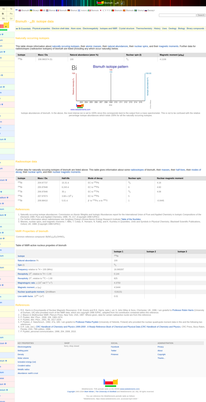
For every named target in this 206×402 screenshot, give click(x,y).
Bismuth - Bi (116, 3)
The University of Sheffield (110, 392)
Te (20, 9)
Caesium (6, 127)
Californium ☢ (8, 139)
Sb (12, 9)
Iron (4, 326)
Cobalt (5, 174)
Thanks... (164, 358)
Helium (5, 291)
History (166, 28)
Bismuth (5, 98)
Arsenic (5, 69)
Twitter (118, 351)
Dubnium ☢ (7, 203)
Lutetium (6, 366)
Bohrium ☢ (7, 104)
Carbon (5, 145)
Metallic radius (32, 369)
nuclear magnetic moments (85, 172)
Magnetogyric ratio (35, 283)
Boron (4, 110)
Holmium (6, 297)
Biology (190, 28)
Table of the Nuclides (140, 219)
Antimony (6, 58)
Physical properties (50, 28)
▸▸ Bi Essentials (32, 28)
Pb (5, 14)
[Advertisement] (103, 137)
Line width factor (34, 296)
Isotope (30, 256)
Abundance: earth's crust (37, 373)
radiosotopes (146, 169)
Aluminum (6, 46)
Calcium (5, 133)
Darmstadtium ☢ (9, 197)
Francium (6, 250)
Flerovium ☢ (8, 238)
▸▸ (26, 10)
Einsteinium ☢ (8, 215)
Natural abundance (36, 260)
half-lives (189, 169)
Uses (173, 28)
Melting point (32, 351)
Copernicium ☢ (9, 180)
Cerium (5, 151)
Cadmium (6, 122)
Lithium (5, 355)
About (162, 351)
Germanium (7, 267)
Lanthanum (7, 337)
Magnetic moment (35, 287)
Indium (5, 308)
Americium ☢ (8, 52)
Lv (20, 18)
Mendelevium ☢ (9, 390)
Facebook (119, 347)
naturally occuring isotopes (74, 46)
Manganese (7, 378)
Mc (12, 18)
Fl (5, 18)
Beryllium (6, 92)
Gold (4, 273)
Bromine (6, 116)
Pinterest (119, 354)
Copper (5, 186)
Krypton (5, 332)
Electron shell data (69, 28)
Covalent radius (33, 366)
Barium (5, 81)
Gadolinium (7, 256)
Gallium (5, 261)
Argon (4, 63)
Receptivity (32, 274)
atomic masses (102, 46)
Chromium (7, 168)
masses (175, 169)
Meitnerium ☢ (8, 384)
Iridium (5, 320)
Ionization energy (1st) (36, 362)
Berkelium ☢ (8, 87)
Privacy (163, 347)
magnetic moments (177, 46)
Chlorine (6, 162)
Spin (29, 265)
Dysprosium (7, 209)
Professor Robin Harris (192, 310)
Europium (6, 227)
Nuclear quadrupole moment (40, 292)
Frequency (32, 269)
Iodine (5, 314)
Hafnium (6, 279)
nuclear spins (150, 46)
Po (20, 14)
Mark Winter (93, 392)
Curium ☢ (6, 192)
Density (30, 354)
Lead (4, 349)
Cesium (5, 157)
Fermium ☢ (7, 233)
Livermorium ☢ (9, 361)
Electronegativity (99, 28)
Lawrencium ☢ (9, 343)
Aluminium (7, 40)
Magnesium (7, 372)
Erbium (5, 221)
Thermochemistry (153, 28)
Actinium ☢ (7, 34)
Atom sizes (85, 28)
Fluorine (5, 244)
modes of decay (33, 172)
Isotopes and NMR (117, 28)
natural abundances (127, 46)
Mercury (5, 396)
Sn (5, 9)
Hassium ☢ (7, 285)
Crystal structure (135, 28)
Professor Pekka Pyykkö (96, 322)
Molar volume (32, 358)
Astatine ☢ (7, 75)
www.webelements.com (134, 389)
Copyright (164, 354)
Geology (181, 28)
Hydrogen (6, 302)
